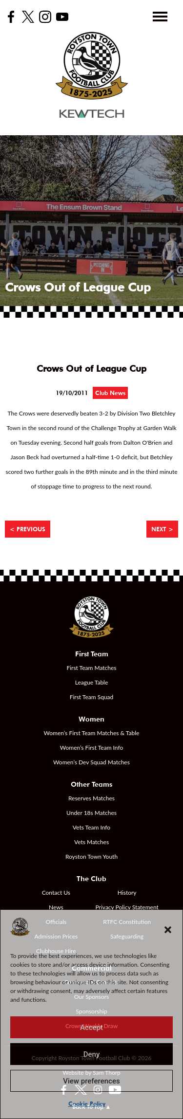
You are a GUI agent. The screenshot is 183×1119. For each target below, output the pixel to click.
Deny (91, 1054)
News (56, 907)
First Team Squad (92, 697)
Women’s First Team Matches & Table (92, 733)
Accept (91, 1027)
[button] (168, 930)
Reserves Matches (91, 798)
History (127, 892)
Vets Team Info (91, 827)
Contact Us (56, 892)
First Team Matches (91, 667)
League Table (91, 682)
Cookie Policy (86, 1103)
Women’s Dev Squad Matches (91, 762)
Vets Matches (91, 842)
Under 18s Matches (91, 812)
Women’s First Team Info (91, 747)
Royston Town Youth (91, 856)
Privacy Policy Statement (127, 907)
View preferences (91, 1081)
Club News (110, 393)
